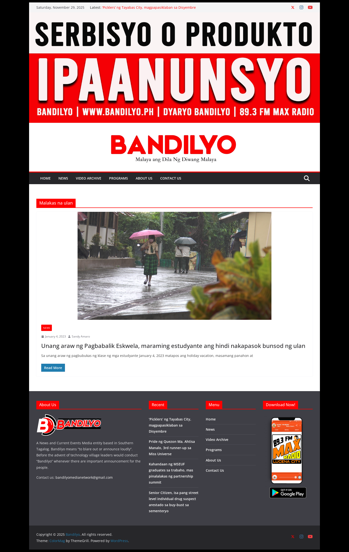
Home (45, 178)
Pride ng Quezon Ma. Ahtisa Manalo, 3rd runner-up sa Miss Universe (172, 447)
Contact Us (170, 178)
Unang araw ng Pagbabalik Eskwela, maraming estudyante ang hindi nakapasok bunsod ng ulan (173, 346)
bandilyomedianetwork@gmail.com (84, 477)
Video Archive (88, 178)
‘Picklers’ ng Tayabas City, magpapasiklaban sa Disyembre (149, 7)
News (63, 178)
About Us (144, 178)
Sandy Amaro (81, 336)
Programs (118, 178)
